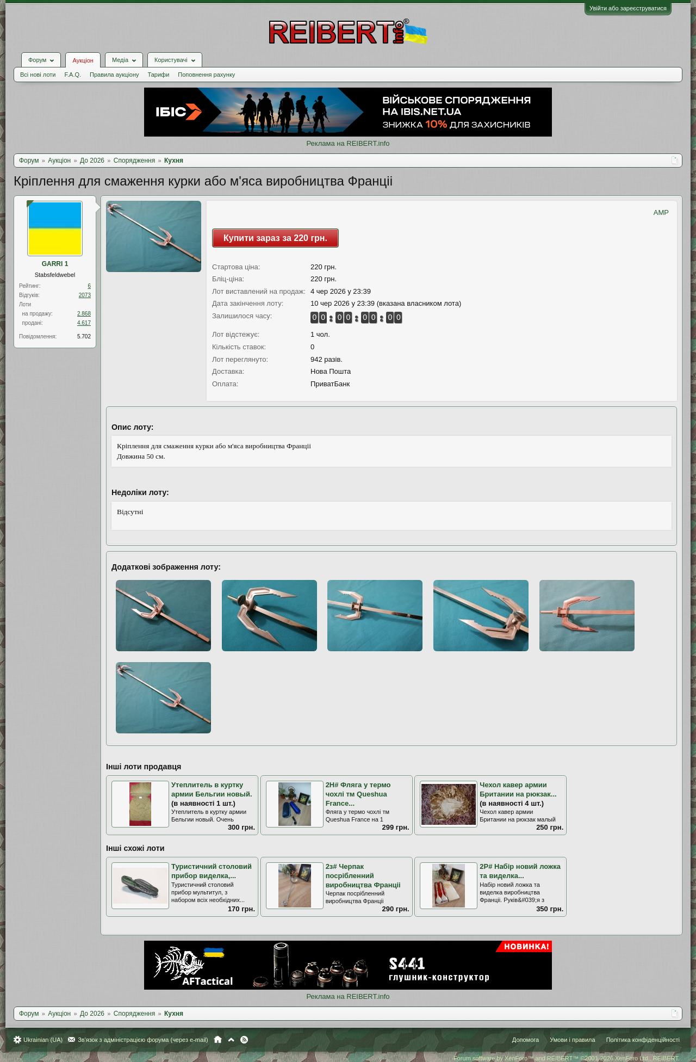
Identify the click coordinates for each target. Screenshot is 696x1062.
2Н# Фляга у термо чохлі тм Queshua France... (358, 794)
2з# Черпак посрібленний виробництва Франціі (363, 875)
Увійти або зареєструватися (628, 8)
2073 (85, 295)
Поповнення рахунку (206, 74)
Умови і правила (572, 1039)
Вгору (231, 1040)
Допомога (525, 1039)
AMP (661, 212)
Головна (218, 1040)
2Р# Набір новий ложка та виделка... (520, 871)
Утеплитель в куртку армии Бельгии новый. (211, 789)
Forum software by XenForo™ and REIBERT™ (566, 1058)
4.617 (84, 323)
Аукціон (82, 60)
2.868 (84, 314)
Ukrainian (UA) (43, 1039)
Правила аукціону (114, 74)
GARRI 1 (55, 264)
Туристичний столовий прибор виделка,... (211, 871)
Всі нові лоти (37, 74)
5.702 (84, 336)
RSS (244, 1040)
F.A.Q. (72, 74)
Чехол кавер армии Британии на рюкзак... (518, 789)
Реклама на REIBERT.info (347, 143)
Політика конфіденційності (643, 1039)
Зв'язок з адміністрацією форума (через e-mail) (143, 1039)
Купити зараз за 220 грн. (275, 238)
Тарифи (159, 74)
